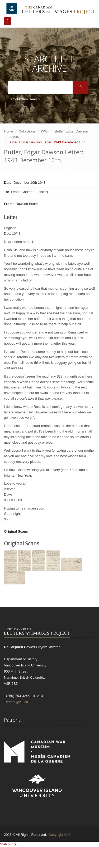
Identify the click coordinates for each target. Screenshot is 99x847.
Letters (13, 137)
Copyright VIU (59, 835)
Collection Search (25, 99)
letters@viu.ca (17, 702)
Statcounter (9, 844)
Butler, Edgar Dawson (71, 131)
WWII (45, 131)
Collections (27, 131)
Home (8, 131)
